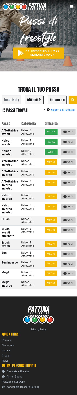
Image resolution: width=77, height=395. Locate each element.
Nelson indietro (6, 152)
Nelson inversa (6, 197)
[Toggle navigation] (71, 6)
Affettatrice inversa (9, 173)
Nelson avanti (6, 142)
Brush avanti (5, 244)
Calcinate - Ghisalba (15, 371)
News (5, 360)
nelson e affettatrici (61, 109)
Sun (4, 252)
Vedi (68, 131)
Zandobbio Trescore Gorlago (21, 386)
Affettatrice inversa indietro (9, 185)
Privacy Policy (38, 329)
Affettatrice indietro (9, 162)
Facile (51, 131)
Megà (5, 272)
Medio (51, 162)
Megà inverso (6, 283)
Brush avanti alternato (7, 232)
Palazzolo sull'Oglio (13, 381)
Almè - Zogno (12, 376)
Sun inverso (9, 262)
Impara (6, 350)
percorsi (7, 340)
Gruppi (6, 355)
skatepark (8, 345)
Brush (5, 219)
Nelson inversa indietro (6, 209)
